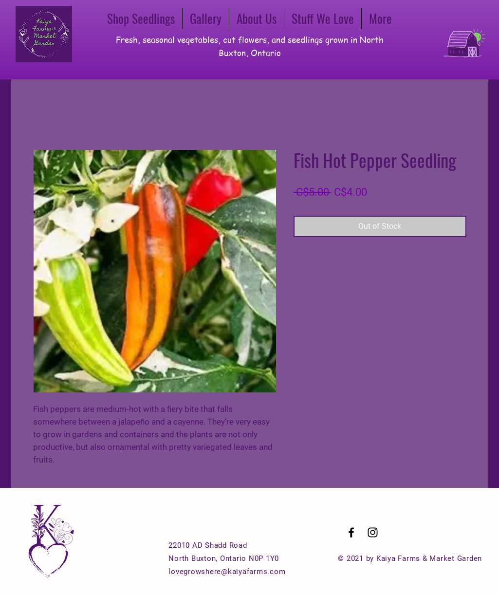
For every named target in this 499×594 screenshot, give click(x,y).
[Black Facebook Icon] (351, 532)
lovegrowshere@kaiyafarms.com (226, 571)
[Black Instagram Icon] (372, 532)
